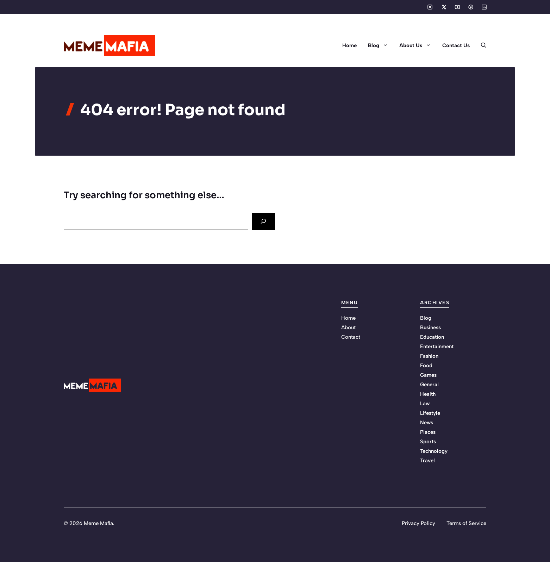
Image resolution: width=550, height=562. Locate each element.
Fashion (429, 356)
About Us (418, 45)
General (429, 384)
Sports (428, 441)
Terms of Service (466, 523)
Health (428, 394)
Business (430, 327)
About (348, 327)
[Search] (263, 221)
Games (428, 375)
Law (425, 403)
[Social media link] (430, 7)
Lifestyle (430, 413)
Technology (434, 451)
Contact (350, 337)
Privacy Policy (418, 523)
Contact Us (456, 45)
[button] (480, 45)
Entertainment (437, 346)
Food (426, 365)
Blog (381, 45)
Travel (427, 460)
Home (349, 45)
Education (432, 337)
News (426, 422)
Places (428, 432)
